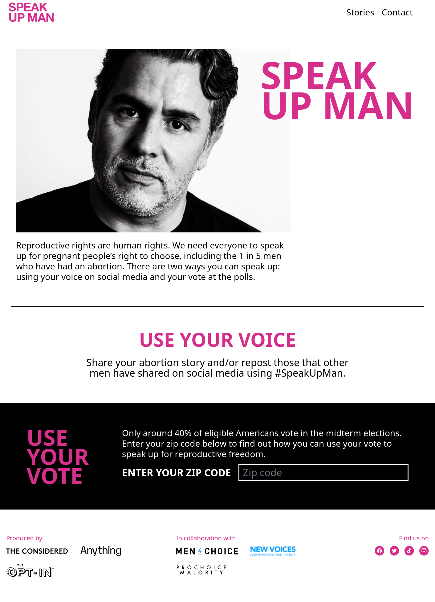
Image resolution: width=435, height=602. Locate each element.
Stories (360, 12)
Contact (397, 12)
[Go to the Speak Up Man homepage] (31, 12)
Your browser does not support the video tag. (153, 141)
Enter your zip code (176, 472)
